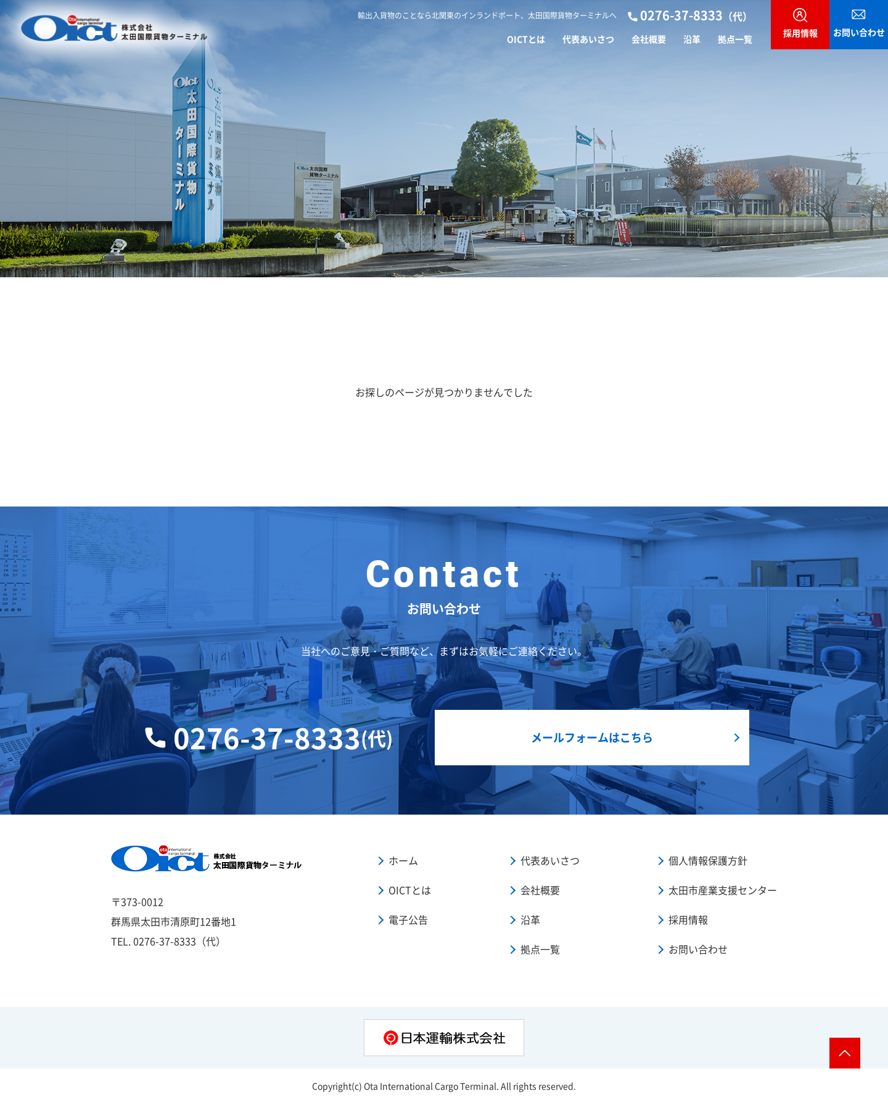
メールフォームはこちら (592, 737)
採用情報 (688, 919)
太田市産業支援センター (722, 889)
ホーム (403, 860)
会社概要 (648, 38)
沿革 (692, 38)
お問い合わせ (698, 949)
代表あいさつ (588, 38)
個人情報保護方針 (707, 860)
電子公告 (408, 919)
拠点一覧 (735, 38)
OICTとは (526, 38)
